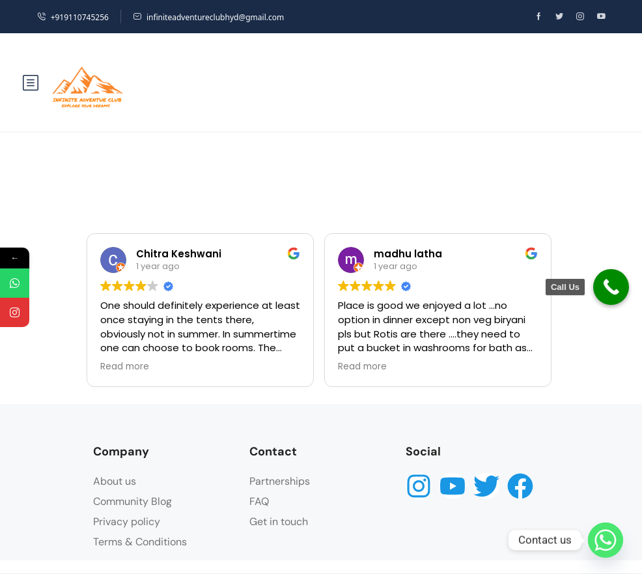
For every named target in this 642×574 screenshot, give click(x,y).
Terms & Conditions (140, 542)
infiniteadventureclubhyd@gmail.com (208, 17)
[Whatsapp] (605, 540)
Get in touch (278, 521)
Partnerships (279, 481)
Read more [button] (124, 367)
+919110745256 (73, 17)
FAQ (259, 501)
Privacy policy (126, 521)
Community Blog (132, 501)
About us (114, 481)
